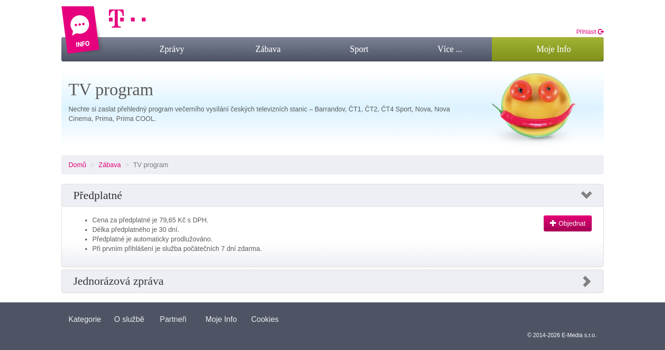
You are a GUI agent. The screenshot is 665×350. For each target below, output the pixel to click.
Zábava (109, 165)
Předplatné (97, 195)
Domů (77, 165)
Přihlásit (590, 32)
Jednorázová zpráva (118, 281)
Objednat (568, 223)
